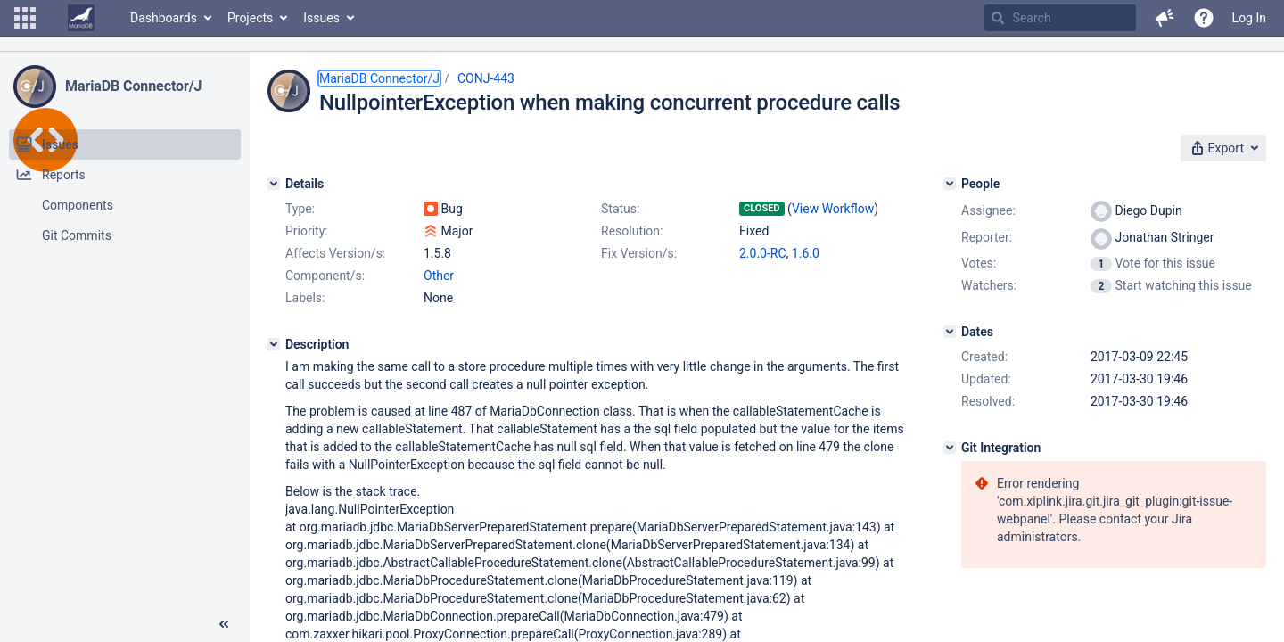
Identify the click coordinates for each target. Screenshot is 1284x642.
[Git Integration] (949, 447)
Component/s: (325, 275)
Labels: (305, 298)
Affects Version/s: (335, 253)
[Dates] (949, 331)
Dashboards (163, 18)
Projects (250, 18)
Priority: (306, 231)
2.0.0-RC (762, 253)
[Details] (274, 183)
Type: (300, 209)
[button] (25, 18)
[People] (949, 183)
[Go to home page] (81, 18)
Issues (321, 18)
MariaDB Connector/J (133, 86)
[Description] (274, 344)
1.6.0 (805, 253)
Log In (1249, 18)
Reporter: (986, 237)
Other (439, 275)
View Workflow (833, 209)
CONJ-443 (485, 78)
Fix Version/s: (639, 253)
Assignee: (988, 210)
